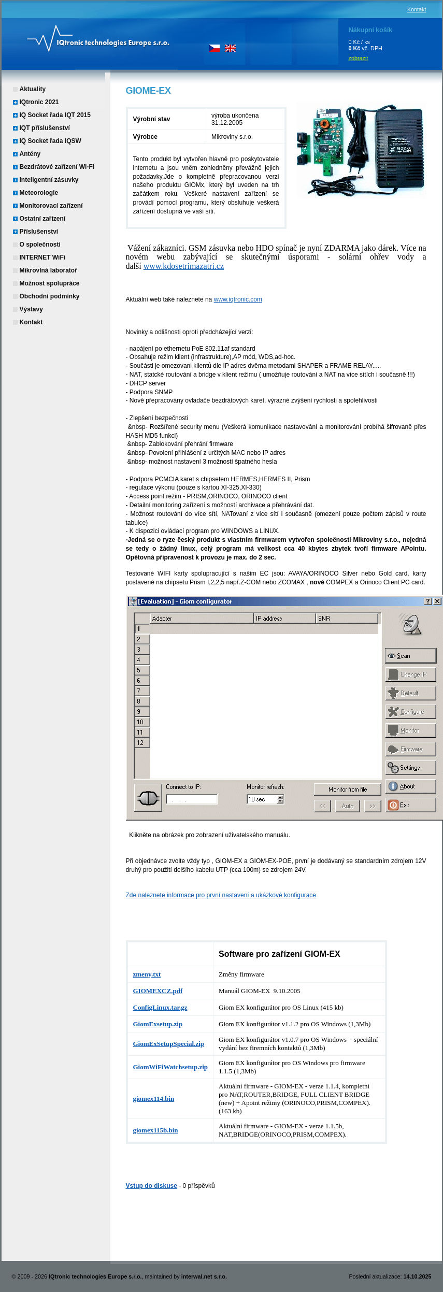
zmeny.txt (147, 974)
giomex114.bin (154, 1098)
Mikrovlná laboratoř (48, 270)
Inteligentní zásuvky (49, 179)
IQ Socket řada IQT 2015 (55, 115)
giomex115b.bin (155, 1130)
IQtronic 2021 (39, 102)
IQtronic (90, 36)
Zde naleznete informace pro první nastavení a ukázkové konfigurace (221, 895)
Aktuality (33, 89)
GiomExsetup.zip (158, 1024)
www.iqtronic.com (238, 299)
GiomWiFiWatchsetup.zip (170, 1067)
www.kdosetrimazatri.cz (184, 266)
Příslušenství (39, 231)
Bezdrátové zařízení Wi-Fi (57, 166)
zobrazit (358, 58)
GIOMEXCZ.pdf (158, 991)
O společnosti (40, 244)
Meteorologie (39, 192)
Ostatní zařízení (43, 218)
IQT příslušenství (45, 128)
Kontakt (416, 9)
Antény (30, 153)
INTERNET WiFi (43, 257)
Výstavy (31, 309)
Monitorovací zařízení (51, 205)
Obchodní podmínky (50, 296)
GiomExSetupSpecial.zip (169, 1043)
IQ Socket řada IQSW (50, 141)
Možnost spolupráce (50, 283)
